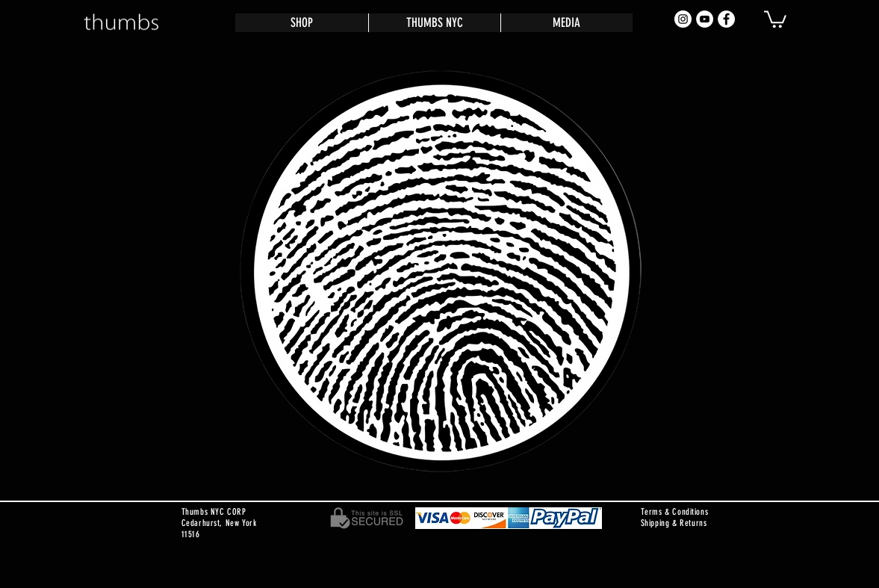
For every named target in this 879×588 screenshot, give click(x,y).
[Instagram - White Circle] (683, 19)
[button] (775, 18)
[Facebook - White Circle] (726, 19)
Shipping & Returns (674, 523)
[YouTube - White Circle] (704, 19)
